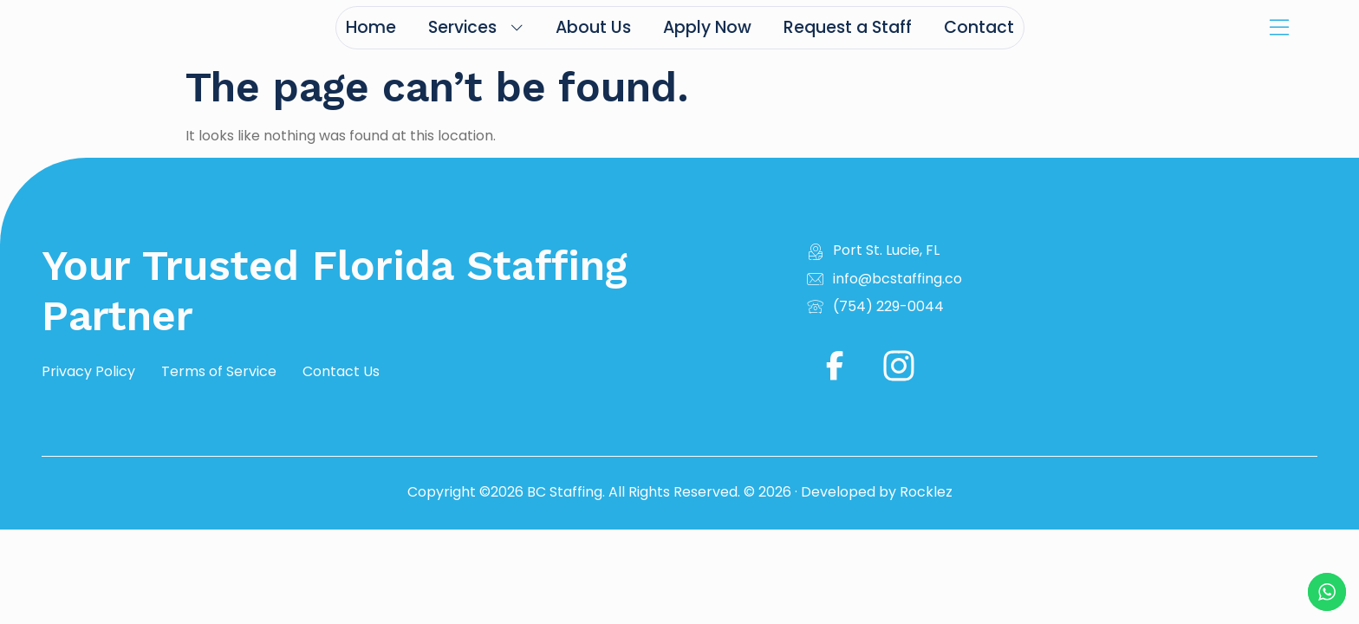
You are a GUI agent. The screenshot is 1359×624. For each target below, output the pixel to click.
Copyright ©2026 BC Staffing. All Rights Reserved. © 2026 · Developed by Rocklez (680, 492)
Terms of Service (218, 371)
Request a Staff (848, 27)
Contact (979, 27)
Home (371, 27)
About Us (593, 27)
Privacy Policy (88, 371)
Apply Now (707, 27)
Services (475, 27)
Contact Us (341, 371)
